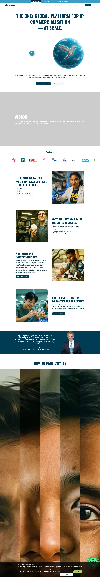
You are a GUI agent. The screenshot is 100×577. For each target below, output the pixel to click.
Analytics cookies (45, 571)
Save (66, 574)
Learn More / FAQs (22, 276)
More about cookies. (68, 569)
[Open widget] (93, 562)
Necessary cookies (23, 571)
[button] (93, 5)
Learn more (57, 83)
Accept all (77, 571)
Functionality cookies (34, 571)
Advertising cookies (56, 571)
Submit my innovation (43, 83)
